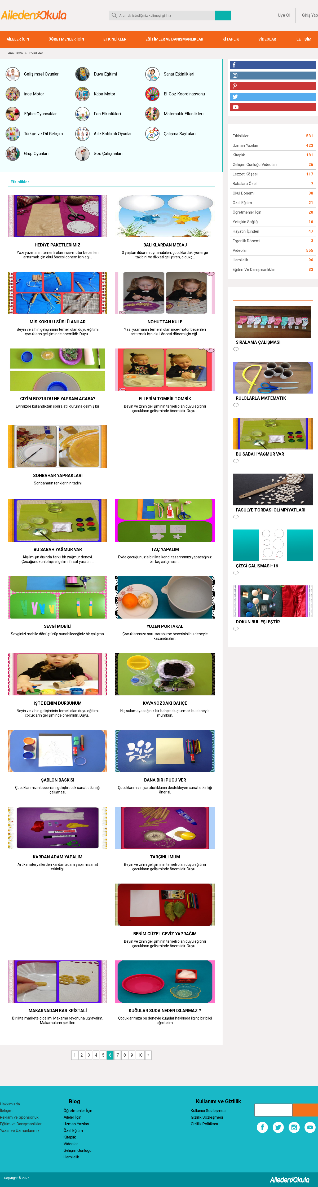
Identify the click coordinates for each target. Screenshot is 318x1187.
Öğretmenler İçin (247, 212)
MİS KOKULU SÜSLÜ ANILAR (58, 321)
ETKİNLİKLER (114, 39)
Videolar (240, 250)
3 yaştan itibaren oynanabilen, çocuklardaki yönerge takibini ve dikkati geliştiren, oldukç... (165, 254)
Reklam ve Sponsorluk (19, 1117)
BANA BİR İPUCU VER (165, 780)
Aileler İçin (72, 1117)
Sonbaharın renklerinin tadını (58, 483)
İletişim (6, 1110)
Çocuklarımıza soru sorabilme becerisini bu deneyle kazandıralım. (165, 636)
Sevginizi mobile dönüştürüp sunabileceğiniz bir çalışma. (58, 634)
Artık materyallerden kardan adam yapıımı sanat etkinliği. (57, 866)
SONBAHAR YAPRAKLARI (57, 475)
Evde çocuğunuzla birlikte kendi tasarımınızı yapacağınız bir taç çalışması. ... (165, 559)
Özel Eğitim (242, 202)
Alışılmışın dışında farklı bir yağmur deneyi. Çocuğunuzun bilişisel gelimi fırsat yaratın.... (57, 559)
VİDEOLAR (267, 39)
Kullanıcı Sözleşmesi (208, 1110)
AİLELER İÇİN (18, 39)
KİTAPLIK (231, 39)
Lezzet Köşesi (245, 174)
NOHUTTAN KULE (165, 321)
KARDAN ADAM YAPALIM (57, 856)
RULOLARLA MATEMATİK (261, 398)
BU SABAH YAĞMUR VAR (58, 549)
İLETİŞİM (303, 39)
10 (140, 1055)
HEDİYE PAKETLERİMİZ (58, 245)
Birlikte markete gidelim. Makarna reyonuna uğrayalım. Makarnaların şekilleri (57, 1020)
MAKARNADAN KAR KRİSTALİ (58, 1010)
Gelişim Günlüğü (77, 1150)
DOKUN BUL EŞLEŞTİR (258, 621)
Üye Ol (284, 15)
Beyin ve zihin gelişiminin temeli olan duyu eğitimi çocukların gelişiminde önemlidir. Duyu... (58, 331)
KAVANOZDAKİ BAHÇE (165, 703)
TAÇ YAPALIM (165, 549)
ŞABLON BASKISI (57, 780)
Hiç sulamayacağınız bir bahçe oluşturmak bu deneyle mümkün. (165, 713)
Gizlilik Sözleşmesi (207, 1117)
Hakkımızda (10, 1104)
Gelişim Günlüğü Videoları (255, 164)
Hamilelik (240, 260)
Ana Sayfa (15, 53)
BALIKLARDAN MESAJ (165, 245)
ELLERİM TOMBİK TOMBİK (165, 398)
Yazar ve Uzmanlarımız (19, 1130)
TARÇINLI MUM (165, 856)
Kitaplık (239, 155)
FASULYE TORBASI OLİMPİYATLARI (270, 510)
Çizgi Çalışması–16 (257, 565)
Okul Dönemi (243, 193)
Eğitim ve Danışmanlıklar (254, 269)
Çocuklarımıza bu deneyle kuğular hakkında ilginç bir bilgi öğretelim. (165, 1020)
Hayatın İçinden (246, 231)
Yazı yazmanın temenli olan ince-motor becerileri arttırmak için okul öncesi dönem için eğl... (58, 254)
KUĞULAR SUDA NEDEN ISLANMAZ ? (165, 1010)
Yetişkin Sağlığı (245, 221)
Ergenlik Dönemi (246, 241)
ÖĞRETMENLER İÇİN (66, 39)
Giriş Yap (310, 15)
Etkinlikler (36, 53)
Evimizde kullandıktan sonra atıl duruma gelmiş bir (57, 406)
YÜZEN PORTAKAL (165, 626)
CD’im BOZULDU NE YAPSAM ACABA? (57, 398)
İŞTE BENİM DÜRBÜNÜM (58, 703)
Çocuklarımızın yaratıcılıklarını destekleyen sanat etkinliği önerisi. (165, 790)
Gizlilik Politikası (204, 1124)
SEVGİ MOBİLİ (58, 626)
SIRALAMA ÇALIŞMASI (258, 342)
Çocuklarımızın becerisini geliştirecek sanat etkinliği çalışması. (57, 790)
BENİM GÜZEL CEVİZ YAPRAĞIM (165, 933)
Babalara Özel (245, 183)
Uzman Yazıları (245, 145)
